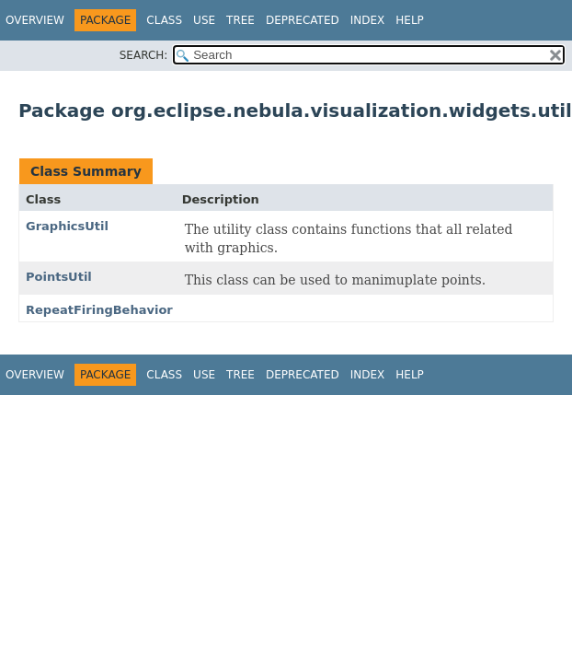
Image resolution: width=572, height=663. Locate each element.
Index (367, 20)
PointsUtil (59, 277)
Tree (240, 20)
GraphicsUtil (67, 226)
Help (409, 20)
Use (204, 20)
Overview (35, 20)
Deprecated (302, 20)
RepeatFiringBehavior (99, 310)
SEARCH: (144, 55)
